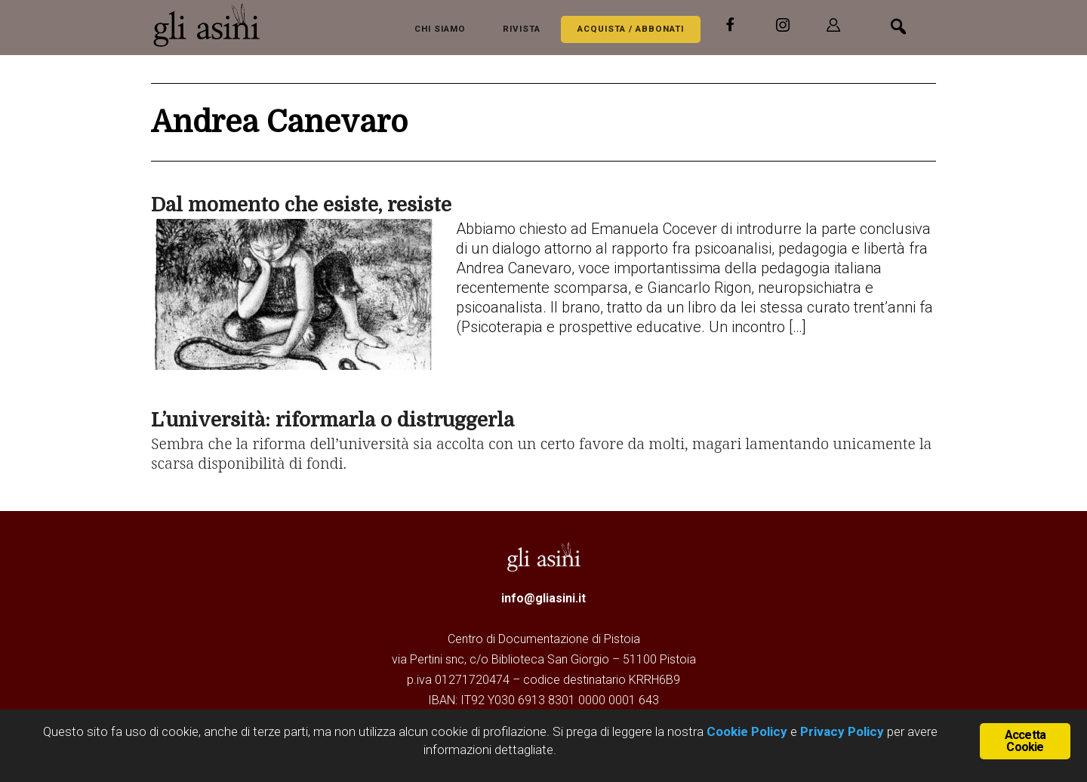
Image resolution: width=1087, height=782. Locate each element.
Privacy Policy (842, 731)
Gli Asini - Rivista (211, 25)
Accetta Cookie (1025, 741)
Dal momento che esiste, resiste (301, 205)
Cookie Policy (745, 731)
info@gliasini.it (543, 598)
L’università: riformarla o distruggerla (332, 420)
